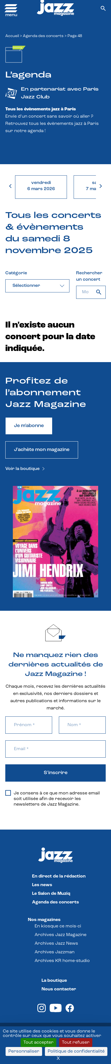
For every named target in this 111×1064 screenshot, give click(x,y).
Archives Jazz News (56, 943)
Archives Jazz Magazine (60, 935)
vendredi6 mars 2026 (41, 186)
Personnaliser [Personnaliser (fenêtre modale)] (23, 1051)
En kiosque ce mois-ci (58, 926)
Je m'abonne (29, 425)
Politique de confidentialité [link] (76, 1051)
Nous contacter (59, 989)
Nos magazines (44, 920)
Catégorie (16, 273)
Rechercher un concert (89, 276)
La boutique (54, 980)
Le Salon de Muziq (51, 893)
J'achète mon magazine (41, 449)
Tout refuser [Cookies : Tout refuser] (76, 1042)
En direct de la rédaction (59, 876)
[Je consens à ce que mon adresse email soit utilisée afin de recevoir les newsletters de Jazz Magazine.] (8, 793)
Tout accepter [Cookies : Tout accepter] (38, 1042)
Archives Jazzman (54, 952)
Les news (42, 885)
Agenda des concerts (43, 36)
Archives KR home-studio (62, 961)
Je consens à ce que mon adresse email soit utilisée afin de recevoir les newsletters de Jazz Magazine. (52, 799)
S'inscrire (55, 772)
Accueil (12, 36)
